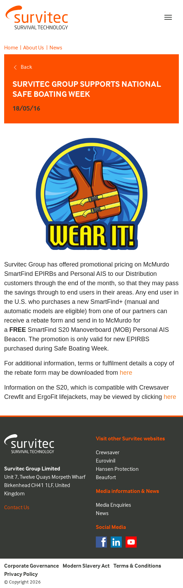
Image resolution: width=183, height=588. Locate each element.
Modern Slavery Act (86, 565)
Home (11, 47)
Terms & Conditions (137, 565)
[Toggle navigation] (168, 17)
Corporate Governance (31, 565)
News (55, 47)
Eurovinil (105, 460)
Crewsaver (107, 452)
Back (22, 66)
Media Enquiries (113, 504)
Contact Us (16, 507)
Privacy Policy (21, 573)
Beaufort (106, 477)
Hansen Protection (117, 468)
